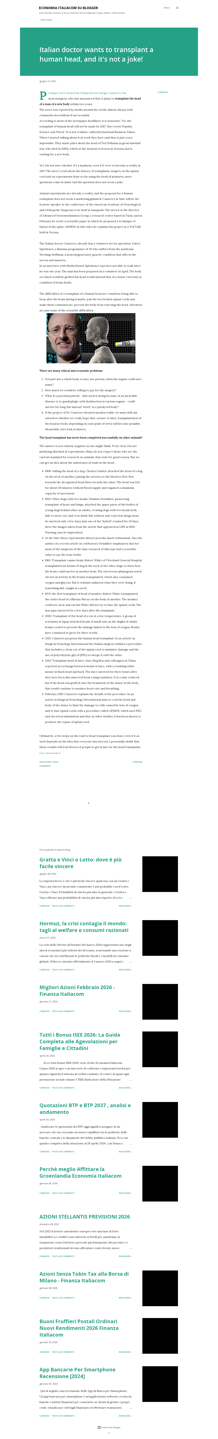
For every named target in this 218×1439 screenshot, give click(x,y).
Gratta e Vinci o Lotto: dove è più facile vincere (80, 863)
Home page (46, 19)
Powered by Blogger (109, 1427)
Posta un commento (63, 906)
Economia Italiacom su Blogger (68, 7)
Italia (55, 762)
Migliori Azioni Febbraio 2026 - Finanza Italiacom (77, 990)
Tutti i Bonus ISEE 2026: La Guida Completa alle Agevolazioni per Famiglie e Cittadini (79, 1041)
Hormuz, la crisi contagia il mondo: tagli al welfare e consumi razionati (83, 927)
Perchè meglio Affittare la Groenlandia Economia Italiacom (80, 1172)
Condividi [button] (163, 92)
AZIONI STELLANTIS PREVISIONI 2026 (84, 1216)
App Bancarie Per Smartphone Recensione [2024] (77, 1373)
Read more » (125, 906)
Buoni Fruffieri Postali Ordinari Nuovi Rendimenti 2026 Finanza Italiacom (79, 1328)
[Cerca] (167, 7)
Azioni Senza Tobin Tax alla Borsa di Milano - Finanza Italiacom (84, 1277)
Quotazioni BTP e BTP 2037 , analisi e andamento (85, 1108)
